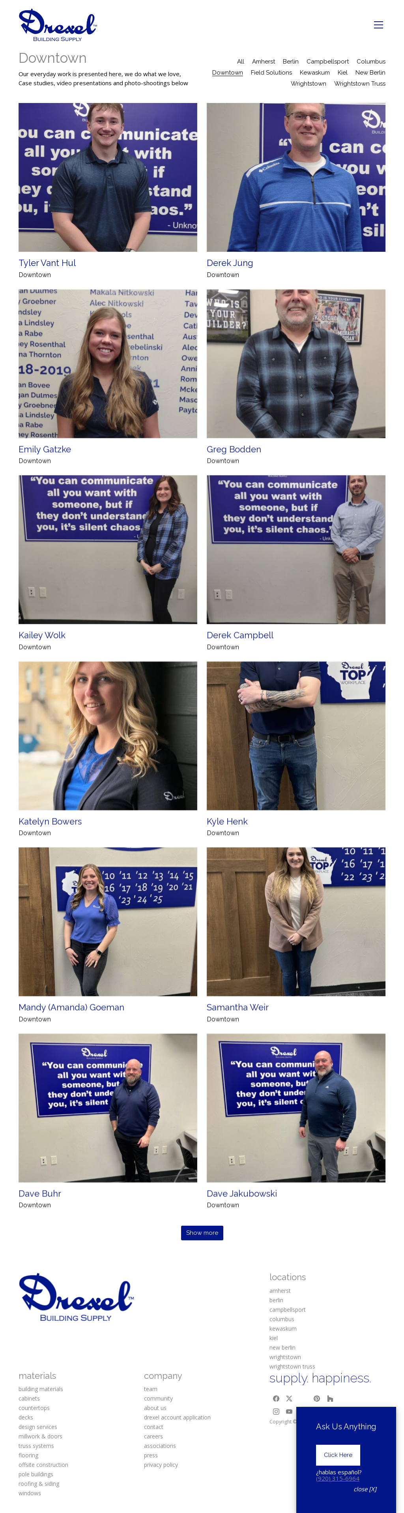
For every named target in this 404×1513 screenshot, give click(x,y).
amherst (280, 1290)
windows (30, 1493)
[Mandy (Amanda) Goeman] (108, 937)
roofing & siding (39, 1483)
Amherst (263, 61)
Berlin (291, 61)
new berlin (282, 1347)
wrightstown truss (292, 1366)
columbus (281, 1319)
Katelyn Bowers (50, 836)
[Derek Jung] (296, 177)
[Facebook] (276, 1398)
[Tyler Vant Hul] (108, 177)
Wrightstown (308, 83)
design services (38, 1427)
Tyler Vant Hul (47, 263)
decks (26, 1417)
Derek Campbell (240, 650)
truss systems (36, 1445)
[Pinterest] (317, 1398)
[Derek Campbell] (296, 565)
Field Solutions (271, 72)
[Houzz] (330, 1398)
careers (153, 1436)
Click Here (338, 1455)
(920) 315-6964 (337, 1478)
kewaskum (283, 1328)
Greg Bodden (234, 464)
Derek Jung (230, 263)
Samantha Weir (238, 1022)
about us (155, 1408)
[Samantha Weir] (296, 937)
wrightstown (285, 1357)
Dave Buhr (40, 1209)
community (158, 1398)
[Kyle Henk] (296, 751)
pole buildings (36, 1474)
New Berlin (370, 72)
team (150, 1389)
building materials (41, 1389)
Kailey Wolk (42, 650)
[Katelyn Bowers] (108, 751)
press (151, 1455)
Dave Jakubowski (242, 1209)
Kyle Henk (227, 836)
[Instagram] (276, 1412)
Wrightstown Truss (359, 83)
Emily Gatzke (45, 464)
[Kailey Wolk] (108, 565)
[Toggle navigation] (378, 25)
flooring (28, 1455)
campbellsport (287, 1309)
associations (160, 1445)
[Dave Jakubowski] (296, 1123)
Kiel (343, 72)
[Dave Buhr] (108, 1123)
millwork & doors (40, 1436)
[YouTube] (289, 1412)
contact (153, 1427)
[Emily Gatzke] (108, 379)
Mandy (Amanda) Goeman (71, 1022)
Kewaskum (315, 72)
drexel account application (177, 1417)
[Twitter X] (289, 1398)
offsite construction (43, 1464)
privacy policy (161, 1464)
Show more (202, 1232)
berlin (276, 1300)
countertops (34, 1408)
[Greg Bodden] (296, 379)
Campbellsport (328, 61)
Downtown (227, 72)
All (240, 61)
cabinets (29, 1398)
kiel (273, 1338)
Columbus (371, 61)
